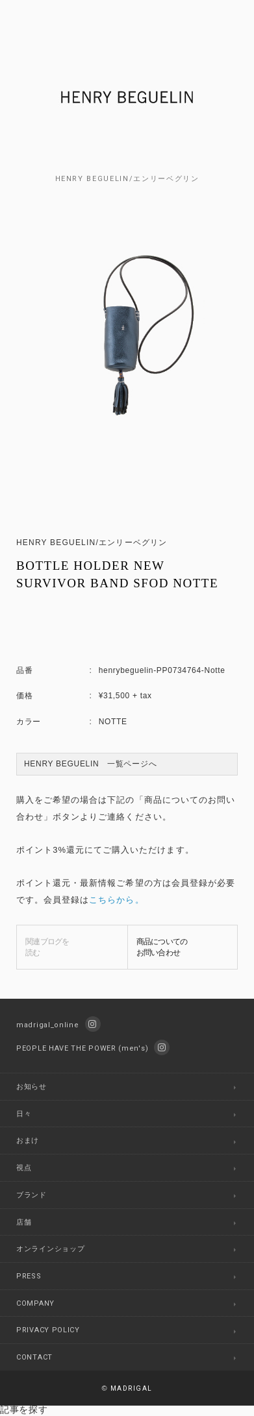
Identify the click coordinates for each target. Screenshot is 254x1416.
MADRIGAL (126, 1388)
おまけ (27, 1140)
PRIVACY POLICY (48, 1330)
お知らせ (31, 1086)
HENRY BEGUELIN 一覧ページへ (90, 763)
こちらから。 (116, 900)
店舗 (23, 1222)
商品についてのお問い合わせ (162, 947)
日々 (23, 1114)
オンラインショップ (50, 1249)
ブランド (31, 1195)
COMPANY (35, 1303)
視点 (23, 1168)
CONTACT (34, 1357)
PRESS (29, 1276)
